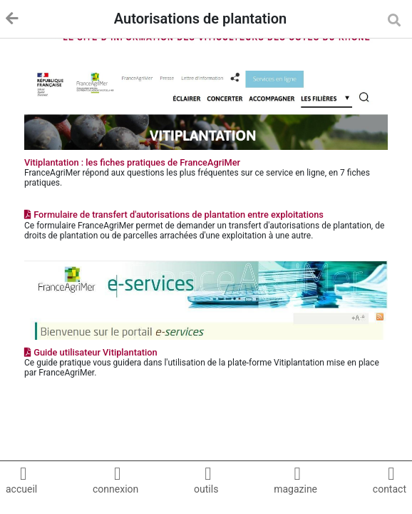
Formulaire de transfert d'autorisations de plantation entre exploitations (174, 214)
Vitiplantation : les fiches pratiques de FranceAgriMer (132, 162)
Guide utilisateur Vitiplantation (91, 352)
